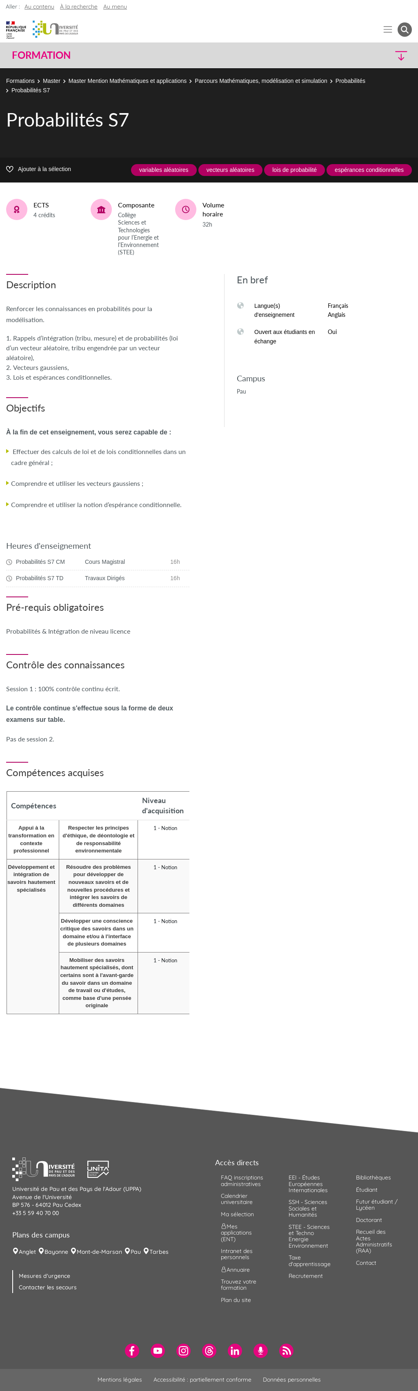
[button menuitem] (405, 29)
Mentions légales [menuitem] (120, 1379)
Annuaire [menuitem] (235, 1269)
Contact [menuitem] (366, 1262)
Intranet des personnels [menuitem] (237, 1254)
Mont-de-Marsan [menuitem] (99, 1251)
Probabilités (350, 81)
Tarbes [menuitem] (159, 1251)
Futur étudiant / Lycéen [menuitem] (377, 1204)
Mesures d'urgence (44, 1276)
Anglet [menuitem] (27, 1251)
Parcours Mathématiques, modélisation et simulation (261, 81)
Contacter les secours (48, 1287)
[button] (363, 55)
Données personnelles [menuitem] (292, 1379)
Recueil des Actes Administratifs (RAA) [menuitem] (374, 1241)
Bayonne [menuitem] (56, 1251)
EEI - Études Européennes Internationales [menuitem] (308, 1184)
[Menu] (388, 29)
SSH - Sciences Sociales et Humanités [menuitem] (308, 1208)
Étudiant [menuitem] (367, 1189)
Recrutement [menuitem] (306, 1276)
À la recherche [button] (79, 6)
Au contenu (39, 6)
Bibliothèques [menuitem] (373, 1177)
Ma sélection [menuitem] (237, 1214)
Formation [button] (41, 55)
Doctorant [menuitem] (369, 1220)
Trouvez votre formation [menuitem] (238, 1284)
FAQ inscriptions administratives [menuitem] (242, 1180)
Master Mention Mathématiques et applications (128, 81)
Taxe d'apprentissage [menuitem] (310, 1260)
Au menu (115, 6)
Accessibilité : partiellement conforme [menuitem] (202, 1379)
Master (51, 81)
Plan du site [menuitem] (236, 1300)
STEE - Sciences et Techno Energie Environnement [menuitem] (309, 1236)
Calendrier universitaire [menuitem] (237, 1199)
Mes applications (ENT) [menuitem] (236, 1233)
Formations (20, 81)
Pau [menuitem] (136, 1251)
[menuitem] (132, 1351)
